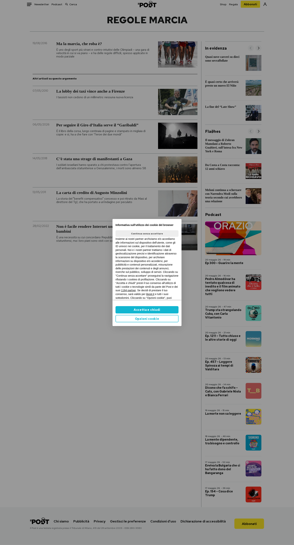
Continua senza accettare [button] (147, 233)
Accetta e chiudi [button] (147, 310)
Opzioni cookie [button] (147, 319)
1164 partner (128, 290)
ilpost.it (150, 294)
